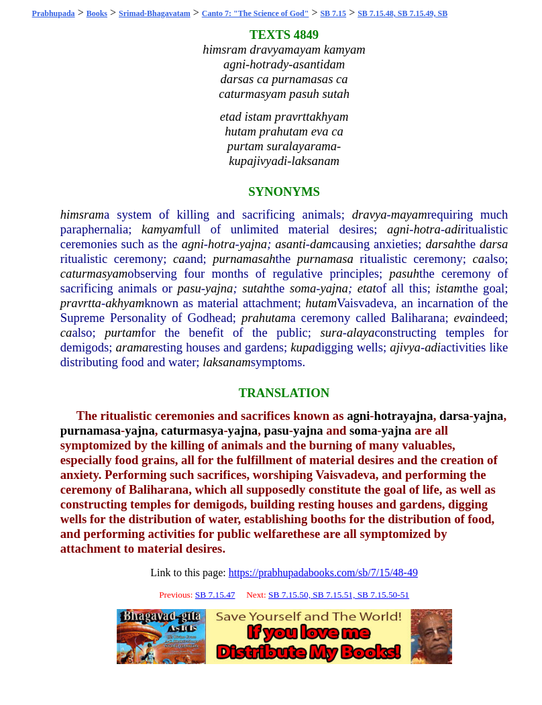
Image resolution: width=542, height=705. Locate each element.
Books (97, 13)
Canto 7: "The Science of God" (255, 13)
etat (367, 288)
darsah (442, 244)
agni (398, 229)
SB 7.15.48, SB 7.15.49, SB (402, 13)
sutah (255, 288)
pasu (189, 288)
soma (303, 288)
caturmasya (192, 430)
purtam (123, 332)
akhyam (124, 303)
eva (463, 318)
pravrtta (80, 303)
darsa (494, 244)
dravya (369, 214)
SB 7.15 (333, 13)
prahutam (265, 318)
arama (132, 347)
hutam (321, 303)
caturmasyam (94, 273)
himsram (82, 214)
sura (332, 332)
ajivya (405, 347)
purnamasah (244, 259)
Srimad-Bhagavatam (155, 13)
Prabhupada (53, 13)
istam (448, 288)
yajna (253, 244)
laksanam (227, 362)
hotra (426, 229)
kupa (302, 347)
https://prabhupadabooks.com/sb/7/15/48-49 (323, 572)
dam (320, 244)
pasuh (404, 273)
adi (453, 229)
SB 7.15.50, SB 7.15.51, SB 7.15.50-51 (338, 595)
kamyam (162, 229)
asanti (290, 244)
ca (179, 259)
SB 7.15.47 (215, 595)
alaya (360, 332)
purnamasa (325, 259)
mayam (409, 214)
